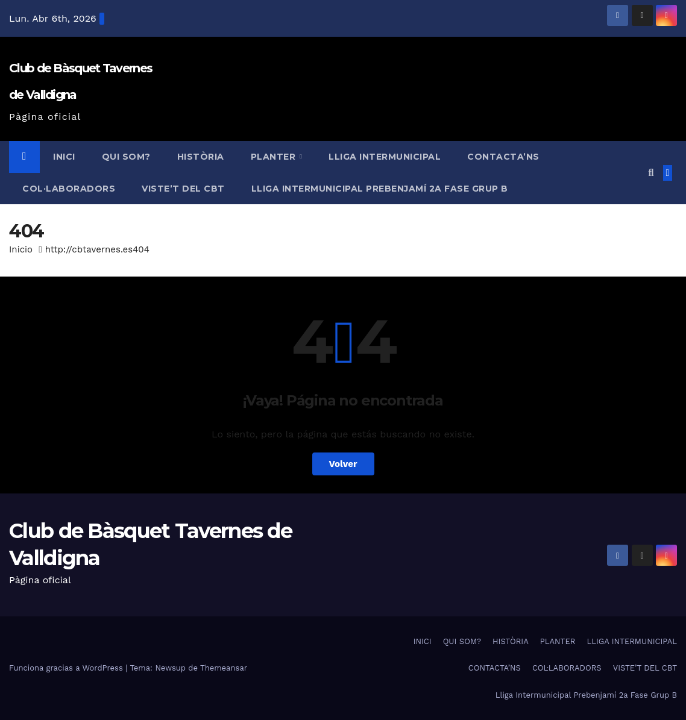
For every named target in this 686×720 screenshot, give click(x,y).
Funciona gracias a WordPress (67, 667)
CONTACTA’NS (503, 156)
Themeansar (223, 667)
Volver (343, 464)
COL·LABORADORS (68, 188)
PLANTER (274, 156)
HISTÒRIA (200, 156)
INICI (64, 156)
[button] (650, 172)
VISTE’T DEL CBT (183, 188)
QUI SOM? (126, 156)
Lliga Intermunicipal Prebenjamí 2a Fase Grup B (379, 188)
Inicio (21, 249)
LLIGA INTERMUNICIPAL (385, 156)
